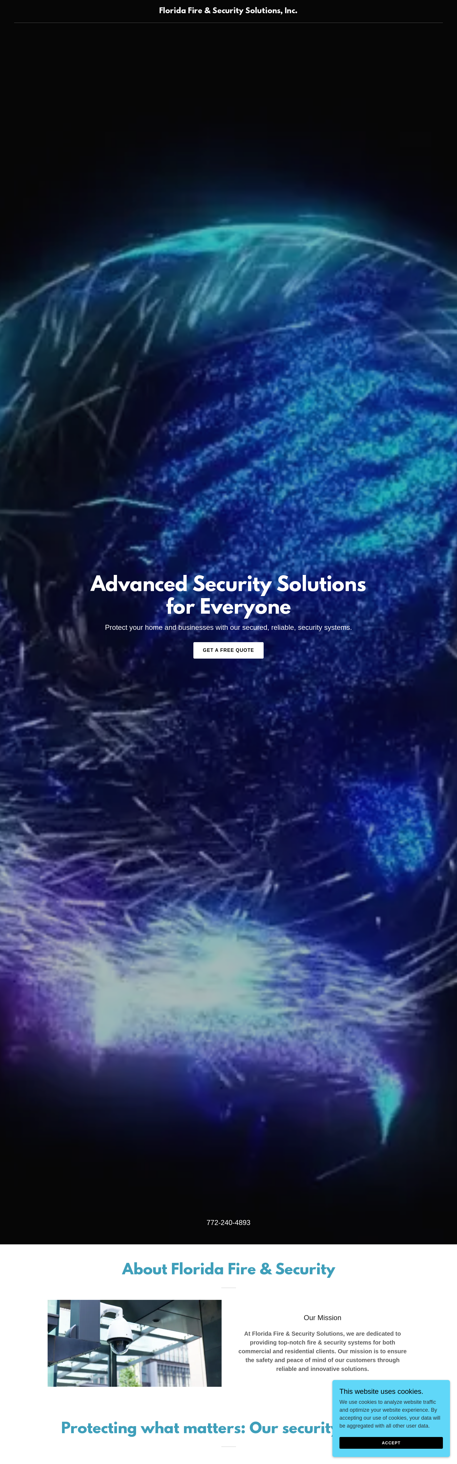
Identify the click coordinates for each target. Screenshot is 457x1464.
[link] (228, 11)
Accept (391, 1443)
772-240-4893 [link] (228, 1222)
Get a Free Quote (228, 650)
